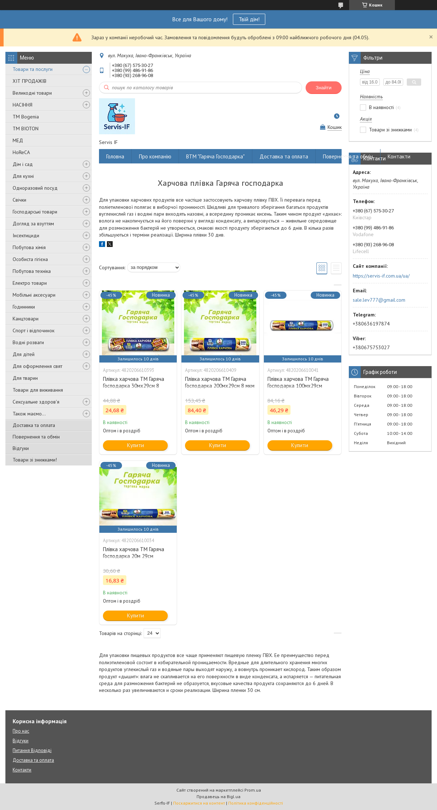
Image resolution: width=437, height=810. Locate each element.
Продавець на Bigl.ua (218, 796)
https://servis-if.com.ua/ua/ (381, 276)
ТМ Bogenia (26, 116)
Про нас (21, 731)
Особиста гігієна (30, 259)
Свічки (19, 200)
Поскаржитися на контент (199, 803)
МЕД (18, 140)
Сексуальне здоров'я (36, 402)
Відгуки (21, 448)
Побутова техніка (32, 271)
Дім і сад (23, 164)
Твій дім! (249, 19)
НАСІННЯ (22, 105)
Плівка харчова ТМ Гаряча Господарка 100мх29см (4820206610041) (298, 385)
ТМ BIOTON (26, 128)
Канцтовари (26, 318)
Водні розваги (28, 342)
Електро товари (30, 283)
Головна (115, 156)
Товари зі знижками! (35, 459)
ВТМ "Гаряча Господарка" (215, 156)
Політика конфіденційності (255, 803)
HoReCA (21, 152)
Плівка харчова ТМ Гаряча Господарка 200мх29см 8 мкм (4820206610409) (219, 385)
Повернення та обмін (36, 436)
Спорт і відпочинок (33, 330)
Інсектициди (26, 235)
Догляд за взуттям (33, 223)
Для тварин (25, 378)
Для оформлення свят (37, 366)
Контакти (399, 156)
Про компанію (155, 156)
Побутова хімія (29, 247)
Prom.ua (252, 790)
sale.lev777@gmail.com (379, 300)
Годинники (24, 306)
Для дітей (24, 354)
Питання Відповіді (32, 750)
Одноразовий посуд (35, 188)
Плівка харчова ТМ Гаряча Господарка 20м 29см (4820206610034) (133, 556)
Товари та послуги (33, 69)
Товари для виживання (38, 390)
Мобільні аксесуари (34, 295)
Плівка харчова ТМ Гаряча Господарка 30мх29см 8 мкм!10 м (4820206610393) (134, 385)
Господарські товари (35, 211)
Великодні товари (32, 93)
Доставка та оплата (34, 425)
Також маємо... (29, 413)
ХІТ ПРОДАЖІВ (29, 81)
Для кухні (23, 176)
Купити (135, 445)
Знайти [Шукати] (324, 87)
